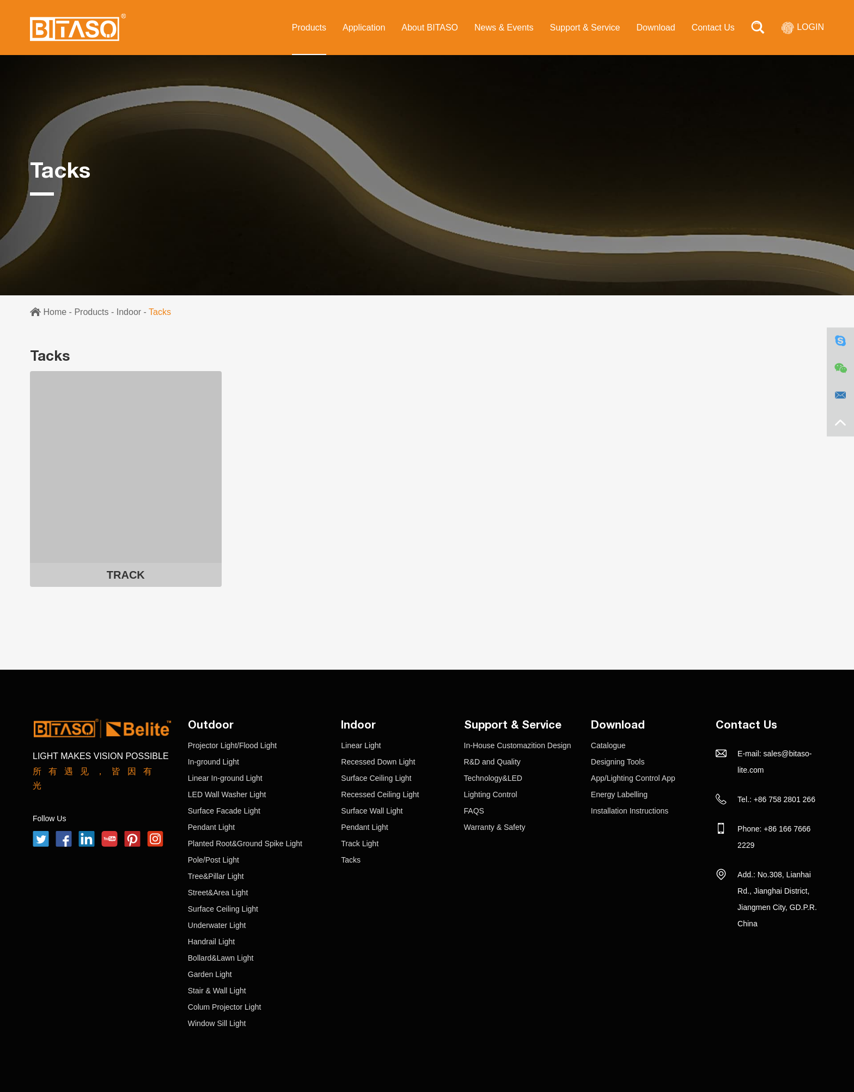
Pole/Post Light (213, 860)
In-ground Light (213, 761)
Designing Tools (618, 761)
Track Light (360, 843)
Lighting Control (490, 794)
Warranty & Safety (495, 827)
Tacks (160, 312)
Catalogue (608, 745)
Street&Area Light (218, 892)
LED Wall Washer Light (227, 794)
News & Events (503, 27)
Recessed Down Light (378, 761)
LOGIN (802, 27)
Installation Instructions (629, 810)
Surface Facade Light (224, 810)
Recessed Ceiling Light (380, 794)
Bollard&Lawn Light (221, 958)
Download (655, 27)
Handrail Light (211, 941)
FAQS (474, 810)
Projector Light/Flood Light (232, 745)
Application (364, 27)
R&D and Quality (492, 761)
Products (309, 27)
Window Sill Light (217, 1023)
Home (54, 312)
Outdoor (211, 724)
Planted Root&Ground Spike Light (245, 843)
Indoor (129, 312)
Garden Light (210, 974)
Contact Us (713, 27)
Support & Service (585, 27)
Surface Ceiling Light (223, 909)
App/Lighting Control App (633, 778)
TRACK (126, 575)
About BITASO (429, 27)
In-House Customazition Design (517, 745)
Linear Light (361, 745)
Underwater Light (217, 925)
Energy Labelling (619, 794)
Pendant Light (211, 827)
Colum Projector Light (224, 1007)
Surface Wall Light (371, 810)
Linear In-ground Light (225, 778)
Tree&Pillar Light (216, 876)
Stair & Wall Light (217, 990)
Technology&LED (493, 778)
